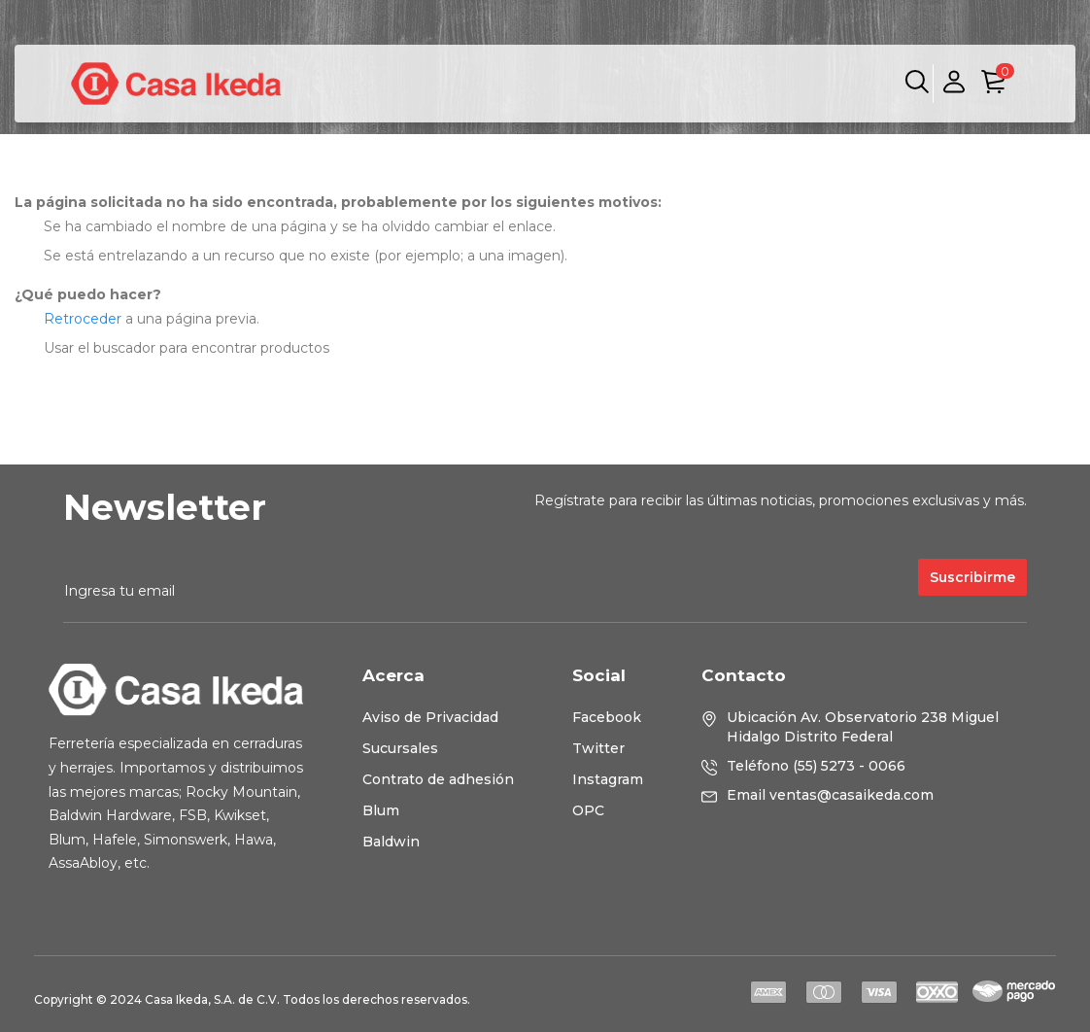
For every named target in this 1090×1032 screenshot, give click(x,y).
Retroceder (82, 318)
